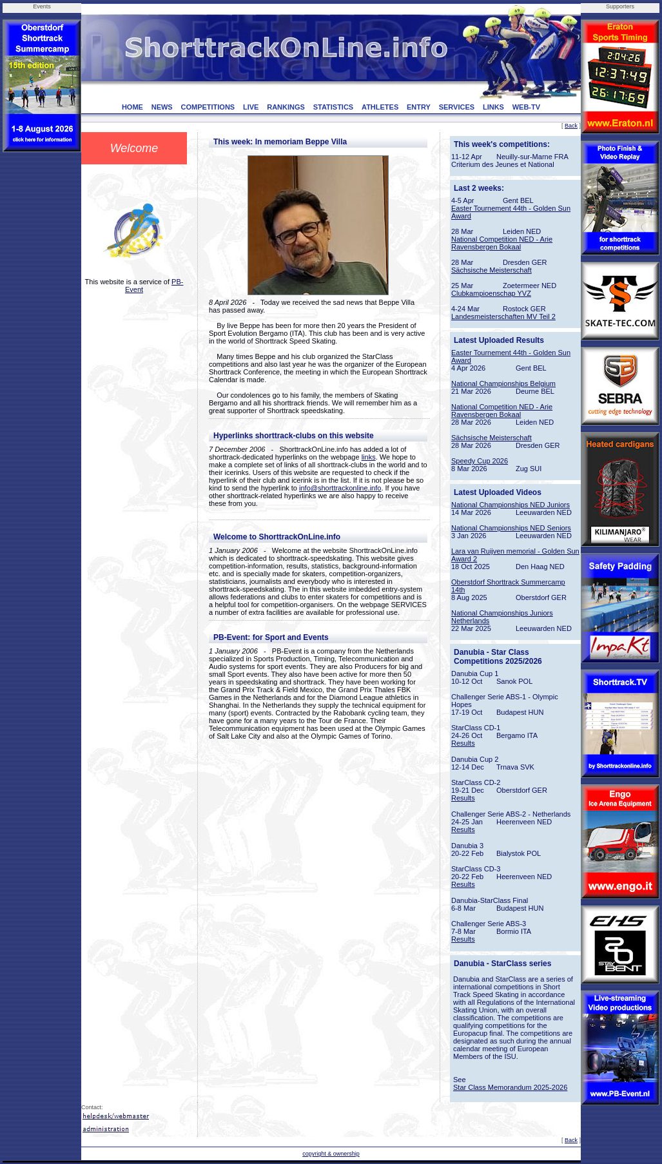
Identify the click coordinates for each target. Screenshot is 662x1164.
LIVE (250, 107)
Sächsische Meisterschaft (491, 270)
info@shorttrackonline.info (340, 488)
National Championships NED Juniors (510, 505)
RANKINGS (286, 107)
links (369, 457)
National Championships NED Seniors (511, 528)
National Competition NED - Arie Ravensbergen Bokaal (501, 243)
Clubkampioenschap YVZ (491, 293)
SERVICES (456, 107)
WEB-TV (526, 107)
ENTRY (419, 107)
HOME (132, 107)
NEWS (162, 107)
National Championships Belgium (503, 383)
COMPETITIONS (207, 107)
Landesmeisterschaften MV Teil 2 (503, 316)
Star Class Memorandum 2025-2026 (510, 1087)
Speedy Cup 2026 (479, 461)
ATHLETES (380, 107)
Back (571, 125)
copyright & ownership (331, 1153)
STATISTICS (333, 107)
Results (463, 743)
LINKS (493, 107)
